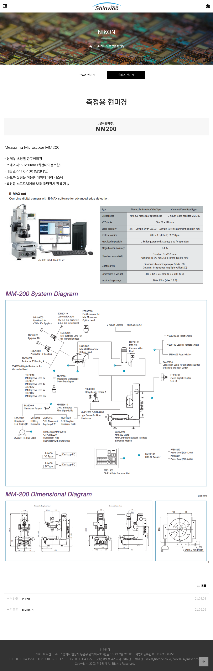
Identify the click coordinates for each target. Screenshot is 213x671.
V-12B (26, 599)
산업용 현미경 (87, 75)
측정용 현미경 (126, 75)
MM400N (27, 610)
